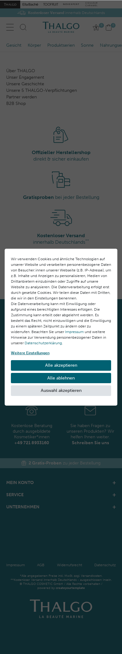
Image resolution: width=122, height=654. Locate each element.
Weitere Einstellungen (30, 353)
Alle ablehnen (61, 378)
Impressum (74, 332)
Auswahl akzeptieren (61, 390)
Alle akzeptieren (61, 365)
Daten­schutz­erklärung (43, 343)
